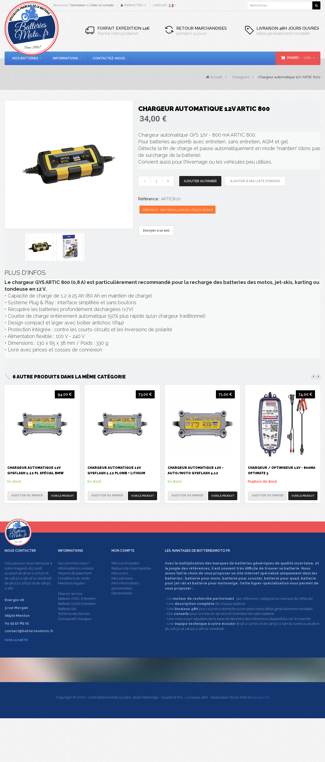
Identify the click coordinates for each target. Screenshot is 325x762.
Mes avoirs (119, 583)
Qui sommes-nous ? (74, 573)
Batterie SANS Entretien (77, 614)
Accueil (214, 77)
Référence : (149, 199)
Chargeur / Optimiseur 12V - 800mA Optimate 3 (281, 470)
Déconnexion (121, 603)
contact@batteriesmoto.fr (244, 704)
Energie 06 (260, 741)
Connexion (77, 5)
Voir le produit (62, 495)
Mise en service (70, 604)
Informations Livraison (76, 578)
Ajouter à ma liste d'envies (255, 181)
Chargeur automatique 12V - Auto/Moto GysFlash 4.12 (196, 470)
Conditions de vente (74, 588)
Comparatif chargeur (75, 629)
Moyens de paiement (75, 583)
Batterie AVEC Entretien (77, 609)
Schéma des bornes (74, 624)
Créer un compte (102, 5)
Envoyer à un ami (156, 230)
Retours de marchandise (131, 578)
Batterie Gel (67, 619)
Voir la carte (16, 650)
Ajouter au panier (200, 181)
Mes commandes (125, 573)
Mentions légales (71, 593)
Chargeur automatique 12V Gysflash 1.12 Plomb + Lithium (116, 470)
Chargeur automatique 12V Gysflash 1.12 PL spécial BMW (35, 470)
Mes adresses (122, 588)
